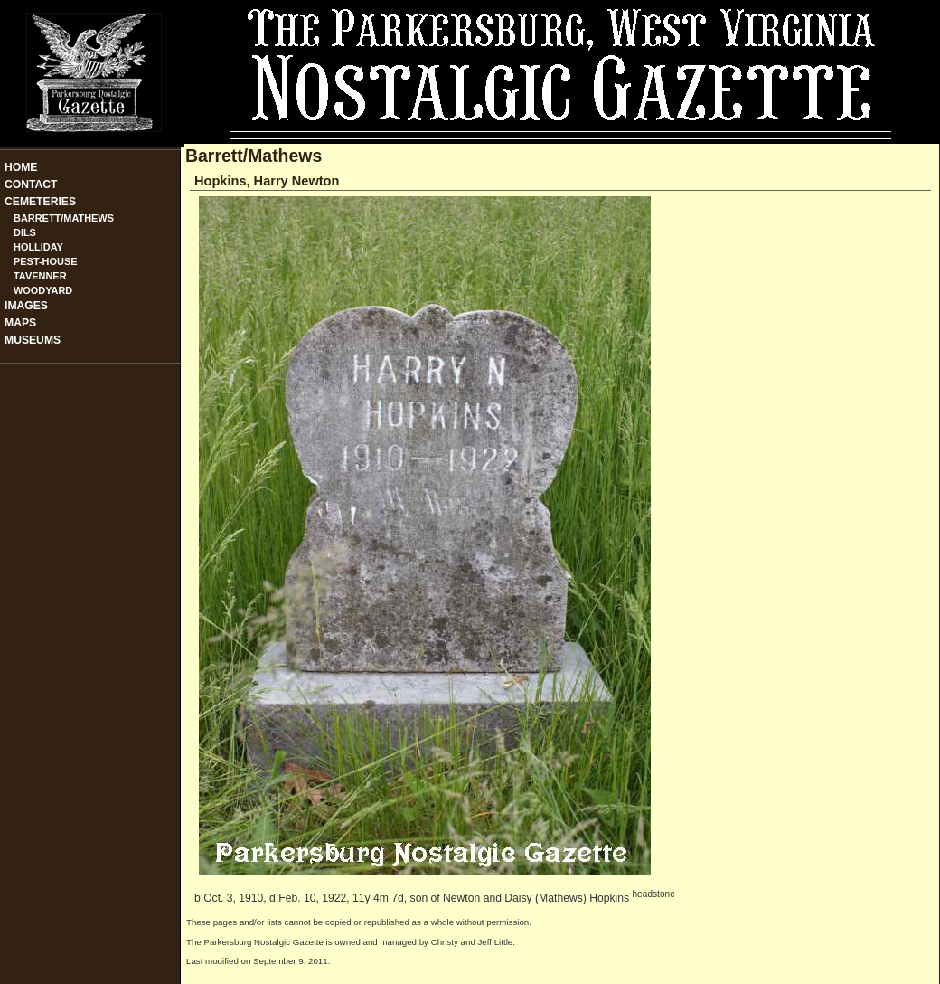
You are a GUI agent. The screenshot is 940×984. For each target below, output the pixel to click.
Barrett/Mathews (64, 218)
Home (21, 167)
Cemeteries (40, 201)
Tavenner (40, 275)
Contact (31, 184)
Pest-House (46, 261)
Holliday (38, 246)
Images (26, 305)
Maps (20, 323)
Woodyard (43, 290)
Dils (25, 232)
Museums (33, 340)
